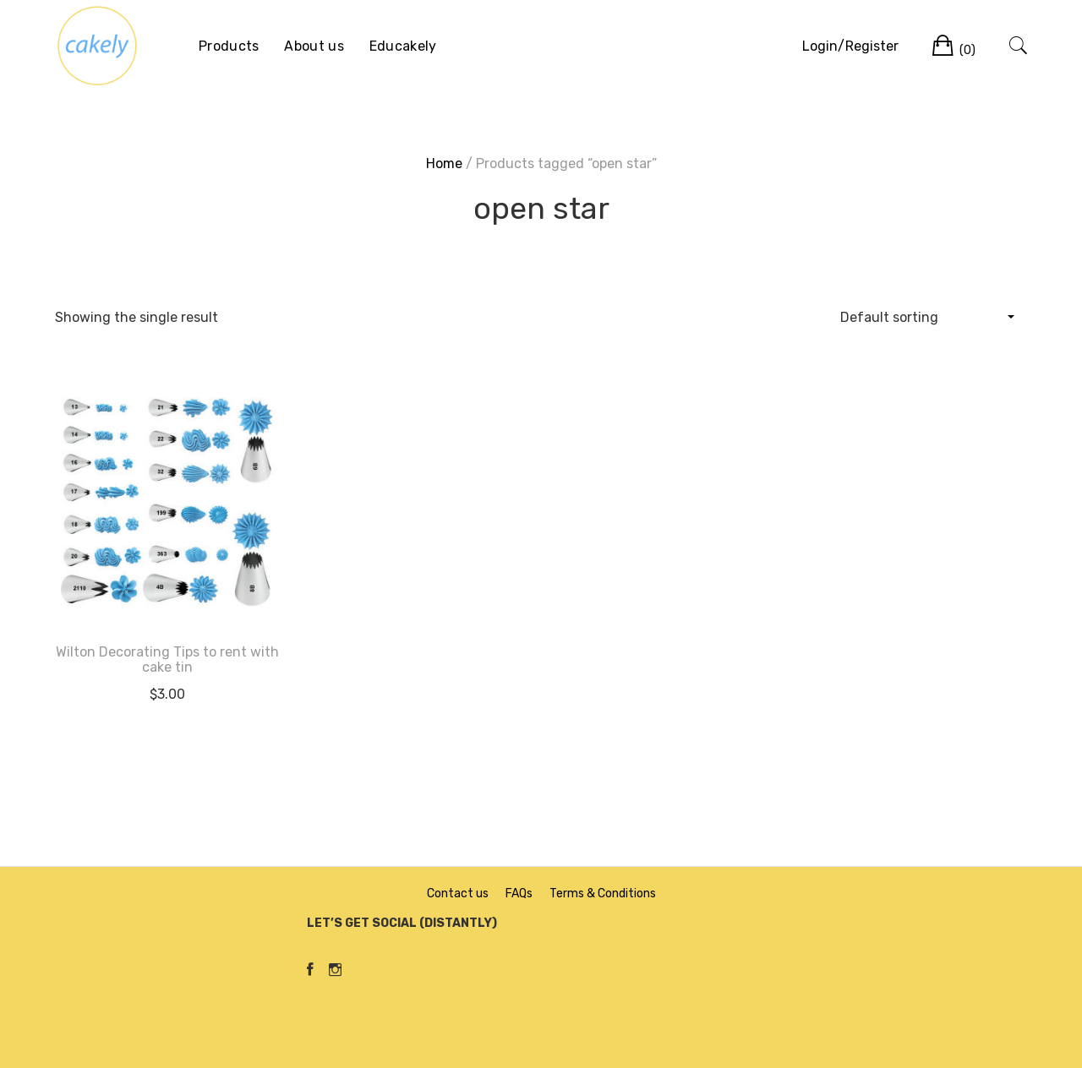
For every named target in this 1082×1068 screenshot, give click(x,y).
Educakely (403, 46)
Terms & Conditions (602, 893)
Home (444, 163)
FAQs (519, 893)
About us (313, 46)
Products (229, 46)
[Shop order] (926, 317)
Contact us (458, 893)
